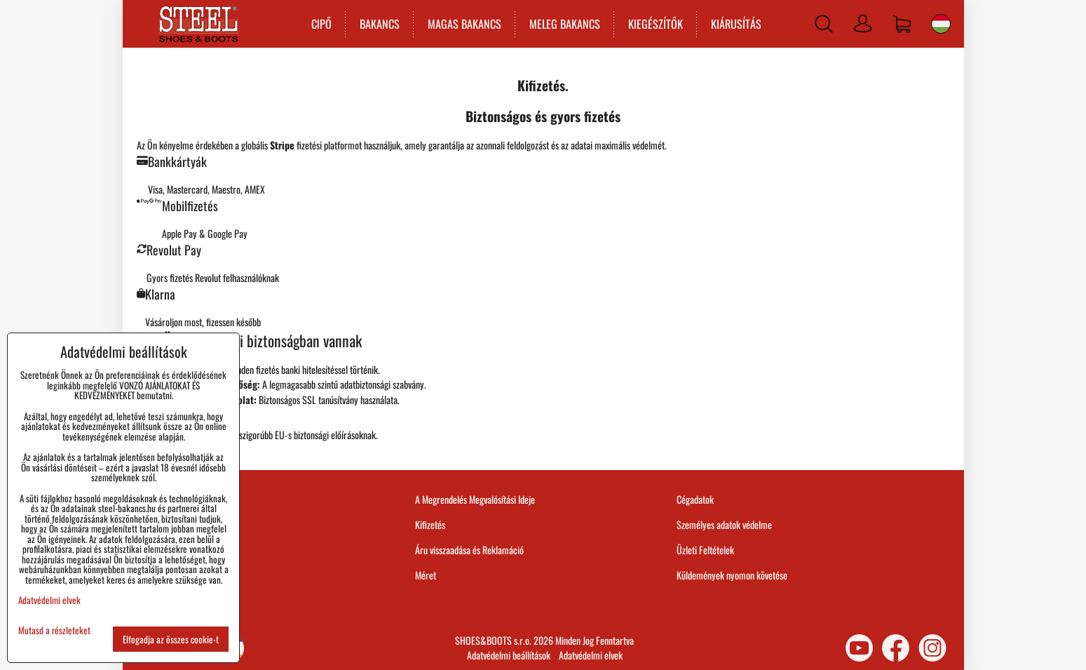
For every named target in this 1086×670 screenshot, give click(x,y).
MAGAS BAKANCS (463, 23)
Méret (425, 575)
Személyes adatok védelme (724, 524)
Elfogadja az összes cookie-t (171, 639)
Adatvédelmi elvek (591, 655)
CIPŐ (320, 23)
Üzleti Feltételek (705, 549)
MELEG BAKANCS (563, 23)
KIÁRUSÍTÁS (735, 23)
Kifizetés (430, 524)
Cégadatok (695, 499)
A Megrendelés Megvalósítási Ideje (475, 499)
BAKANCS (378, 23)
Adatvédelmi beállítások (508, 655)
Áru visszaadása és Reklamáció (469, 549)
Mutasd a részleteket (54, 630)
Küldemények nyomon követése (732, 575)
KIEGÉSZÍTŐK (654, 23)
